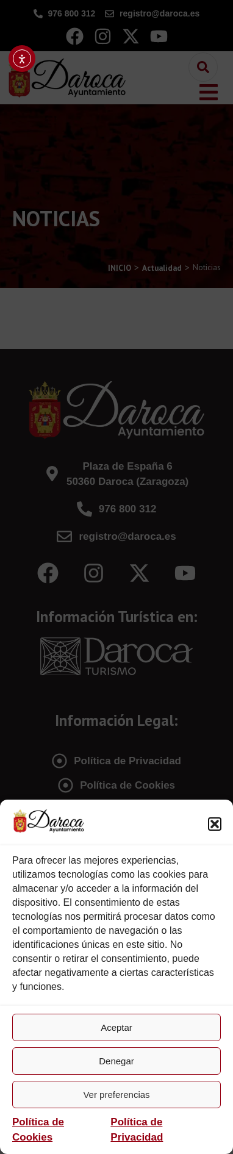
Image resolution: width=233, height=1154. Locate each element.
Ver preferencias (116, 1094)
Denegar (116, 1061)
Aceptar (116, 1027)
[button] (215, 824)
